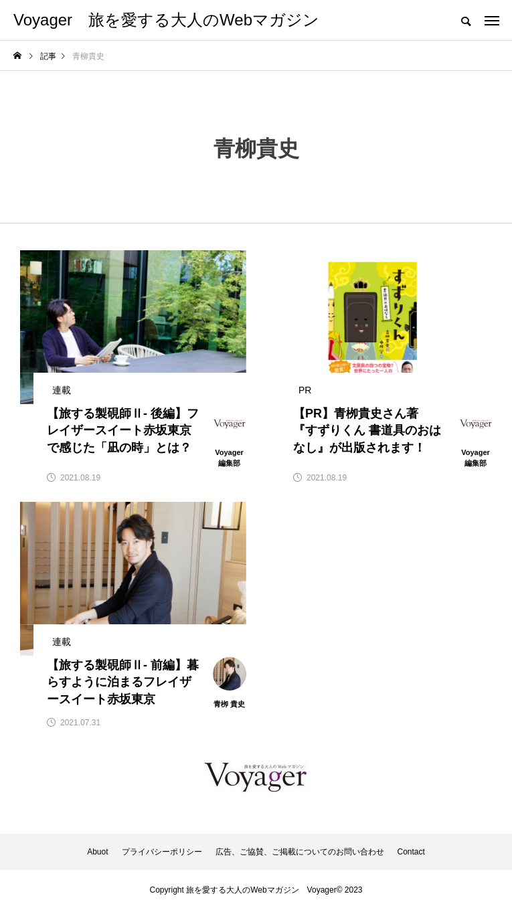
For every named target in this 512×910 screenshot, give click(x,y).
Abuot (97, 851)
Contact (411, 851)
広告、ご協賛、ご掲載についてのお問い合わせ (300, 851)
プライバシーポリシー (162, 851)
